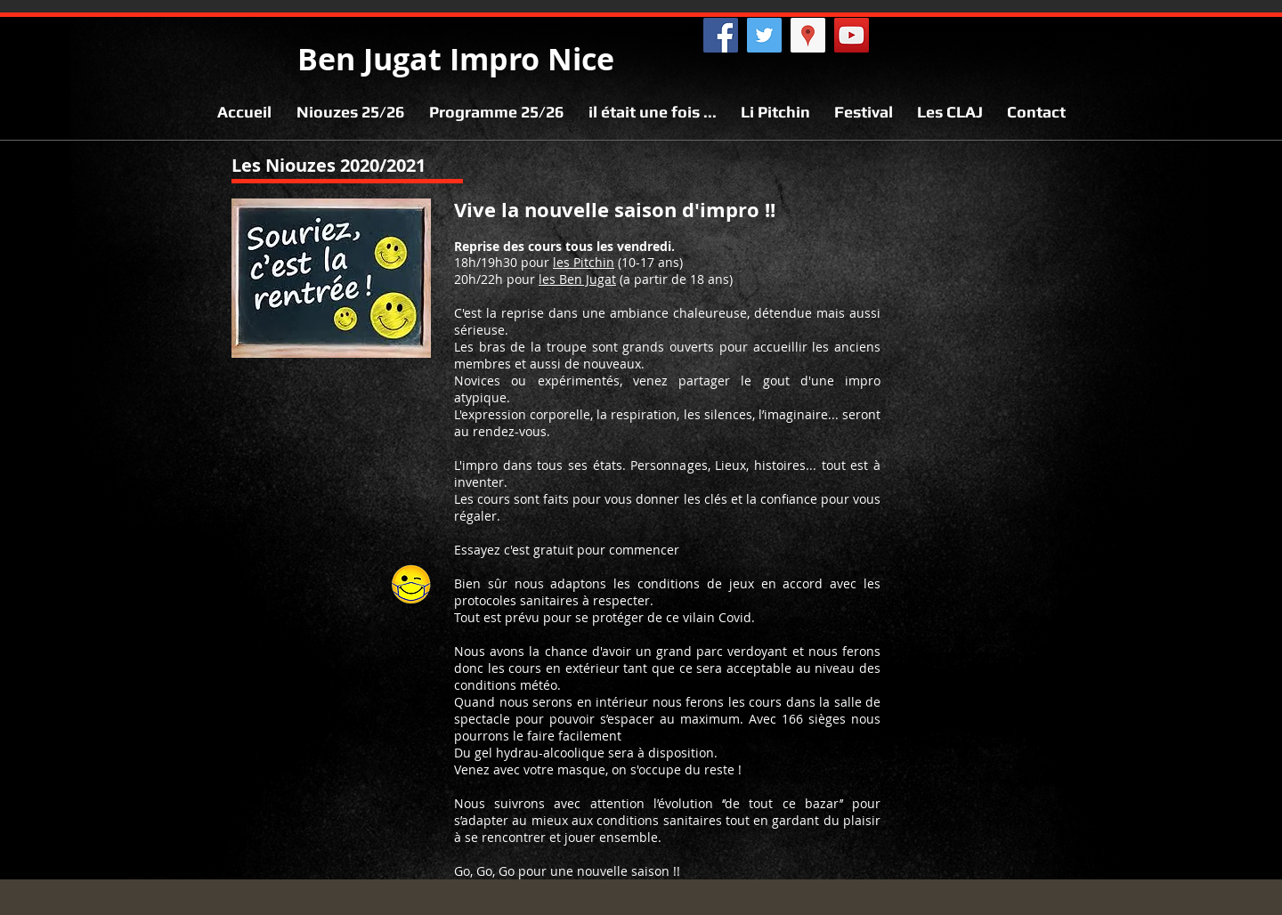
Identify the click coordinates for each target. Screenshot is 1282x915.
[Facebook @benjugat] (720, 35)
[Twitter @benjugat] (764, 35)
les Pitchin (583, 262)
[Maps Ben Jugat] (808, 35)
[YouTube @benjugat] (851, 35)
